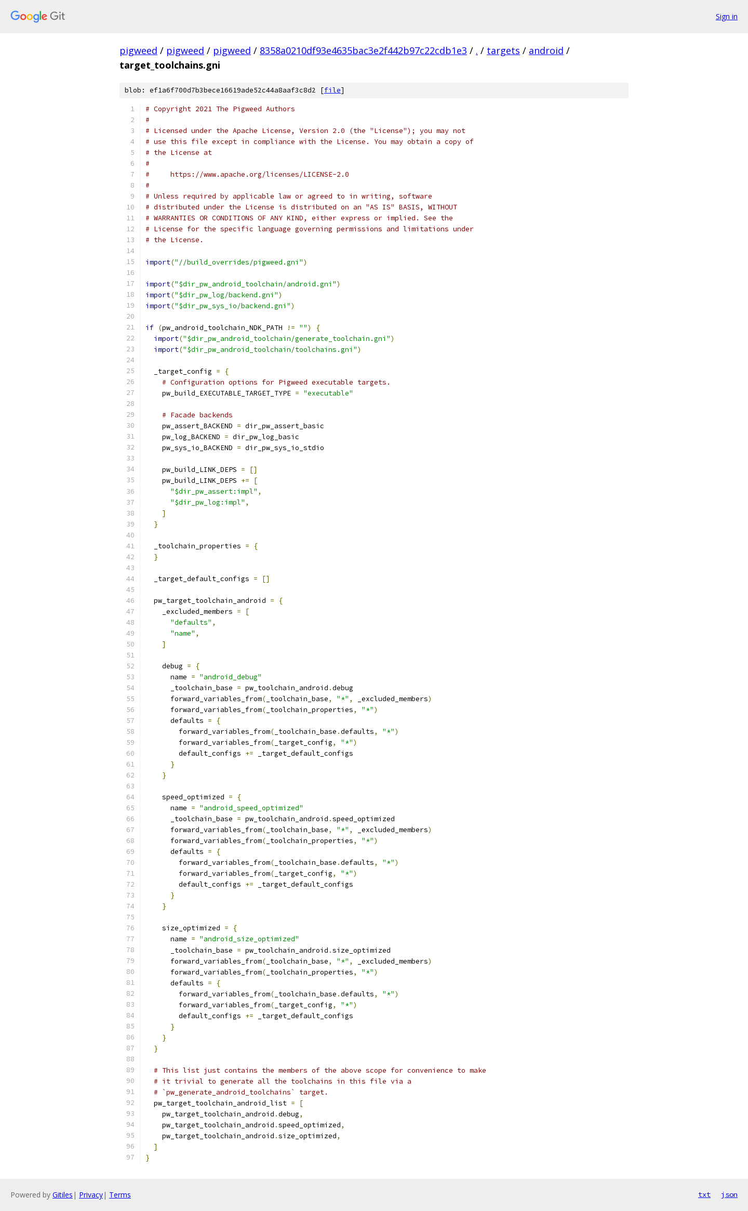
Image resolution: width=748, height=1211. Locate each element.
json (729, 1194)
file (332, 90)
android (546, 50)
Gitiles (62, 1195)
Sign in (727, 16)
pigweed (138, 50)
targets (503, 50)
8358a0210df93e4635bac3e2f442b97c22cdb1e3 (363, 50)
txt (704, 1194)
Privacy (91, 1195)
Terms (120, 1195)
